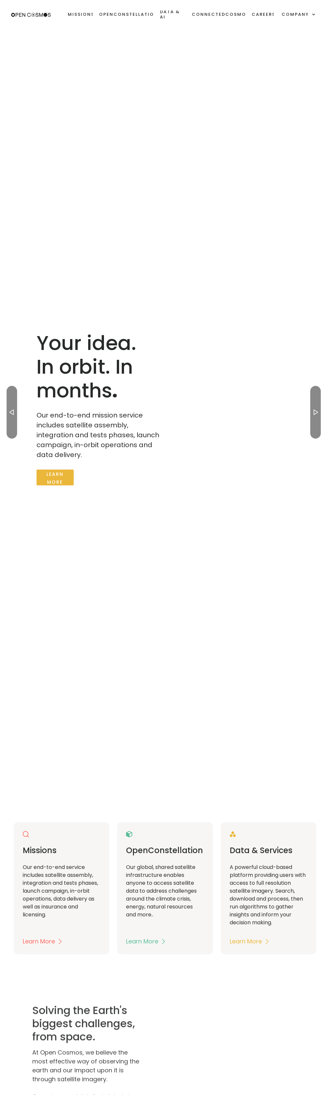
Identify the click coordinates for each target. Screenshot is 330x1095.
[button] (298, 14)
